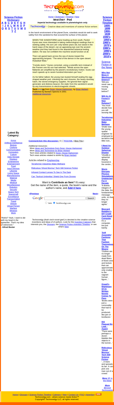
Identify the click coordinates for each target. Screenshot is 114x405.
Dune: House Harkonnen (67, 153)
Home (51, 17)
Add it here (74, 188)
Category (57, 394)
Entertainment (13, 164)
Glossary (51, 224)
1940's (106, 37)
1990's (107, 51)
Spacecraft (13, 194)
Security (13, 189)
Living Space (13, 173)
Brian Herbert (82, 89)
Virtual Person (13, 206)
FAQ (82, 394)
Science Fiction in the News (107, 65)
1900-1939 (107, 32)
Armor (13, 140)
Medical (13, 182)
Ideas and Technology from (58, 148)
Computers (13, 152)
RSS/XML (68, 141)
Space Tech (13, 192)
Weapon (13, 210)
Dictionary (59, 17)
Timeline (70, 17)
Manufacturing (13, 175)
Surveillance (13, 196)
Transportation (13, 199)
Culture (13, 154)
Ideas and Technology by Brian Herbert (52, 150)
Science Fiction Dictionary (13, 18)
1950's (107, 39)
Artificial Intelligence (13, 143)
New (77, 17)
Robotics (13, 187)
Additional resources (42, 94)
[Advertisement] (13, 82)
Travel (13, 201)
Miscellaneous (13, 185)
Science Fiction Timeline (107, 20)
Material (13, 178)
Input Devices (13, 168)
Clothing (13, 147)
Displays (13, 159)
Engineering (13, 161)
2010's (107, 56)
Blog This (78, 141)
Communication (13, 150)
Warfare (13, 208)
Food (13, 166)
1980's (106, 48)
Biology (13, 145)
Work (13, 213)
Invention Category (82, 222)
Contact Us (73, 394)
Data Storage (13, 157)
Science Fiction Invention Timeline (74, 224)
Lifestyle (13, 171)
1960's (106, 42)
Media (13, 180)
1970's (107, 45)
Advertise (90, 394)
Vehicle (13, 203)
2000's (106, 53)
